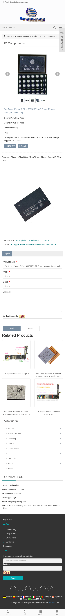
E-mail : (7, 282)
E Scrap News (11, 538)
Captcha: (6, 564)
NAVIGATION (8, 27)
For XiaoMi (9, 464)
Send (11, 328)
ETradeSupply (11, 530)
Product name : (10, 262)
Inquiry (40, 612)
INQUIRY (10, 146)
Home (9, 36)
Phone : (7, 272)
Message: (7, 292)
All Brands (8, 469)
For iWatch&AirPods (12, 434)
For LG (7, 454)
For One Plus (9, 459)
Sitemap (52, 603)
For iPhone (36, 36)
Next (57, 74)
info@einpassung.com (17, 501)
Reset (30, 328)
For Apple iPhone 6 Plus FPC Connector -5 (33, 240)
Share (8, 612)
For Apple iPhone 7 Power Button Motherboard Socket (33, 244)
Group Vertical (11, 534)
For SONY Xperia (11, 449)
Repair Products (22, 36)
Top (57, 612)
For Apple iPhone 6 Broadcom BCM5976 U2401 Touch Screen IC (49, 376)
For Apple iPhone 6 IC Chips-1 (16, 374)
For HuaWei (9, 444)
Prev (7, 74)
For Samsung (10, 439)
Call (24, 612)
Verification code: (10, 316)
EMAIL (22, 146)
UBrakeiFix (10, 542)
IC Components (50, 36)
